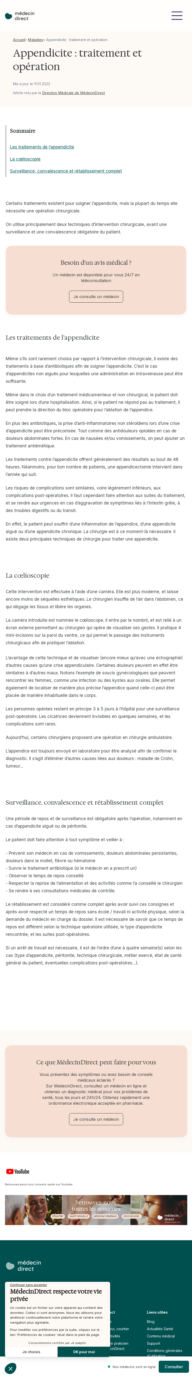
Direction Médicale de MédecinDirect (73, 93)
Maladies (35, 40)
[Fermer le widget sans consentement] (29, 1285)
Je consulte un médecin (96, 296)
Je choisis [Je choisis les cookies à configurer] (31, 1352)
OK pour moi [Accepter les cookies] (84, 1352)
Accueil (19, 40)
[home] (19, 16)
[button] (177, 15)
